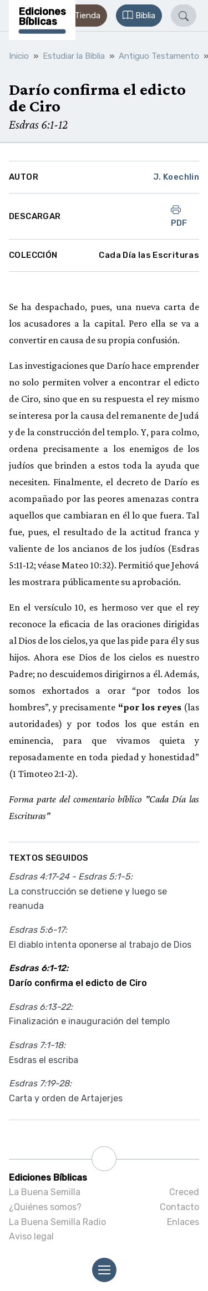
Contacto (179, 1207)
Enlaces (183, 1222)
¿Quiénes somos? (45, 1207)
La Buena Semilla (44, 1192)
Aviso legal (31, 1236)
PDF (179, 216)
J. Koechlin (176, 177)
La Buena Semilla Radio (57, 1222)
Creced (184, 1192)
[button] (81, 15)
